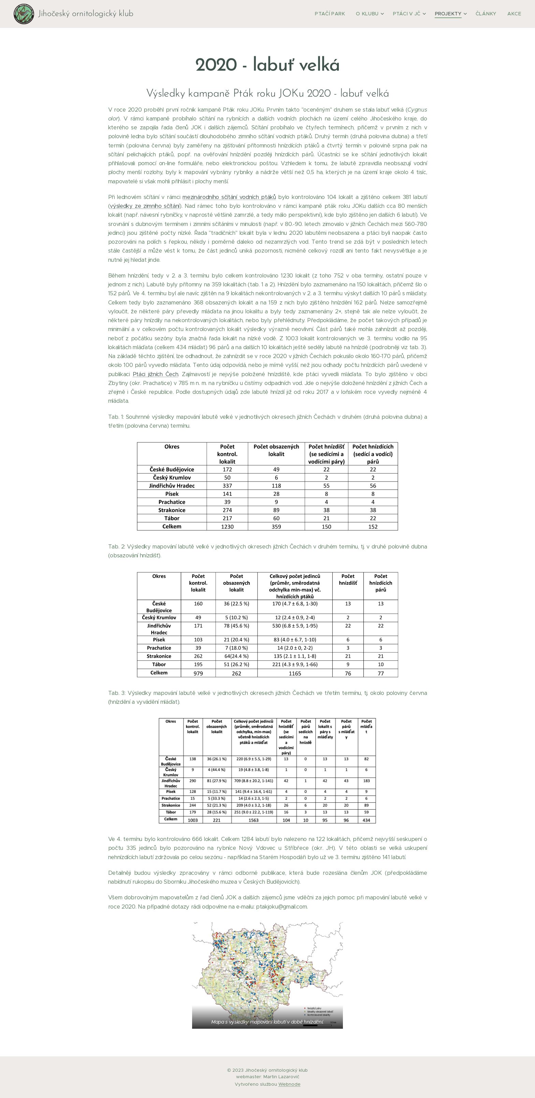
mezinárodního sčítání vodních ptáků (229, 197)
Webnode (289, 1084)
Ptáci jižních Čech (155, 374)
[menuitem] (342, 14)
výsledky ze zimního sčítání (144, 206)
